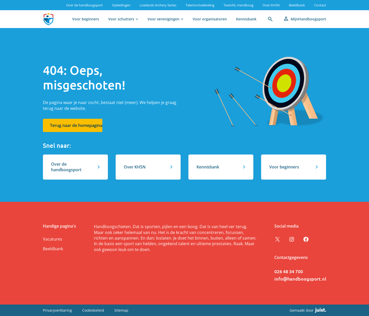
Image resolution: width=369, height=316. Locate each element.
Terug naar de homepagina (76, 125)
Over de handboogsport (84, 5)
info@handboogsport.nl (300, 279)
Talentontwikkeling (200, 5)
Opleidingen (121, 5)
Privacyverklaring (57, 310)
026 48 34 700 (288, 271)
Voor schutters (121, 19)
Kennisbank (246, 19)
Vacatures (52, 239)
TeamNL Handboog (238, 5)
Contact (320, 5)
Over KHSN (271, 5)
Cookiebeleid (93, 310)
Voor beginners (85, 19)
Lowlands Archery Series (158, 5)
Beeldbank (297, 5)
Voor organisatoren (210, 19)
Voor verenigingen (163, 19)
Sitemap (121, 310)
